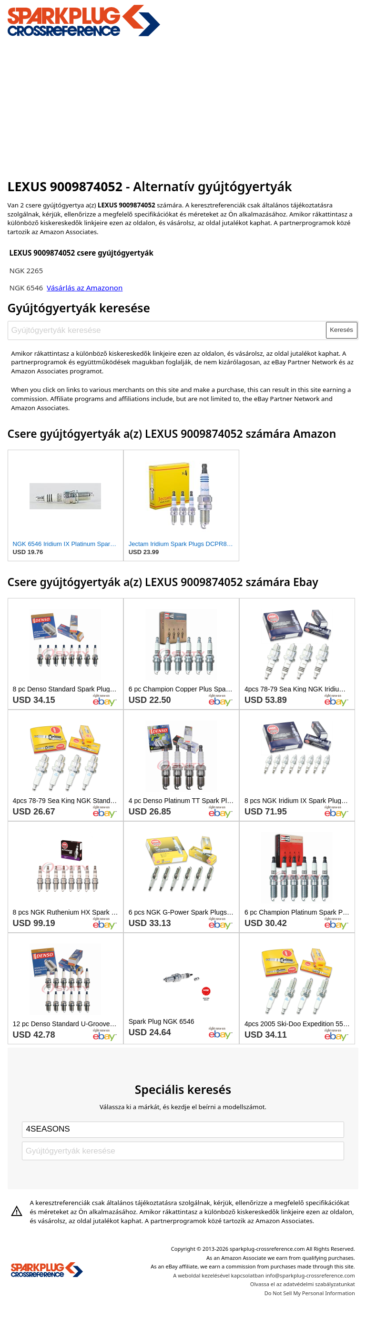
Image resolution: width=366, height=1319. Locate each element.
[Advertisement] (183, 106)
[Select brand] (183, 1130)
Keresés (341, 329)
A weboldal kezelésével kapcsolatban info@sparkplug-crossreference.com (264, 1275)
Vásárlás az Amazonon (84, 287)
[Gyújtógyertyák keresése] (167, 330)
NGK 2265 (26, 270)
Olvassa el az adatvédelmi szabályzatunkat (302, 1284)
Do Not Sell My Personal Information (309, 1293)
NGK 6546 (26, 287)
